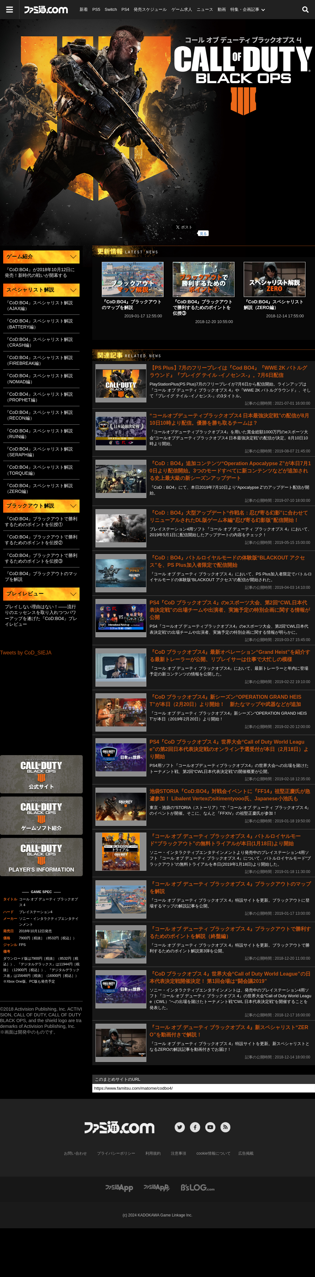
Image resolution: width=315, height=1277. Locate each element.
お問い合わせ (75, 1153)
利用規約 (153, 1153)
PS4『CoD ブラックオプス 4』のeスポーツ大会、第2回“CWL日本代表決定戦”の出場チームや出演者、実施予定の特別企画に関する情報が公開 (230, 610)
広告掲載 (245, 1153)
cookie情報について (214, 1153)
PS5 (96, 9)
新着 (84, 9)
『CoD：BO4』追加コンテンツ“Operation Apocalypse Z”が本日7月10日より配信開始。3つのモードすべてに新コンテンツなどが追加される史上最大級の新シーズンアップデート (230, 471)
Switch (110, 9)
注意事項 (178, 1153)
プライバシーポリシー (116, 1153)
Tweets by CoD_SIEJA (26, 652)
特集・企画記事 (244, 9)
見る (203, 233)
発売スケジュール (149, 9)
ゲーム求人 (181, 9)
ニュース (204, 9)
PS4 (125, 9)
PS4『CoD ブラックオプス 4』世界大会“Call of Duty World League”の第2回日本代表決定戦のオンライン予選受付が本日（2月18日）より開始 (229, 749)
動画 (221, 9)
